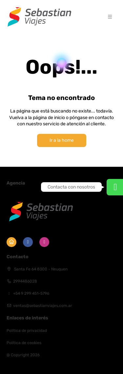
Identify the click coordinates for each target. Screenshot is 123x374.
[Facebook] (28, 242)
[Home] (11, 242)
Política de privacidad (27, 330)
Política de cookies (24, 342)
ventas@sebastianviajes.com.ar (42, 305)
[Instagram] (44, 242)
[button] (109, 16)
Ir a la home (62, 140)
